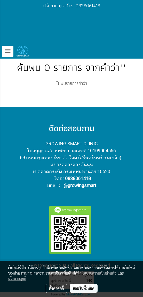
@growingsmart (79, 185)
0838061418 (78, 178)
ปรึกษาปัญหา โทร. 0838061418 (71, 5)
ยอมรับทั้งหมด (83, 288)
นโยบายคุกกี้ (17, 278)
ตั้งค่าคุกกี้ (56, 288)
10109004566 (102, 150)
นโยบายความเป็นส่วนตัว (98, 273)
